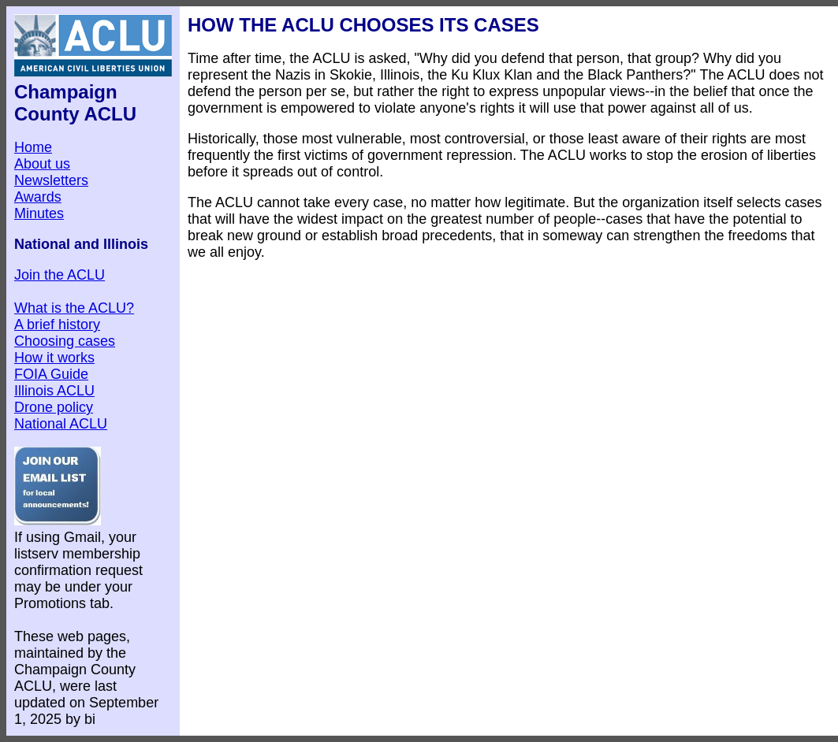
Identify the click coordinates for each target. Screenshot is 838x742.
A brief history (57, 324)
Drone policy (53, 407)
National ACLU (60, 424)
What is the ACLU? (74, 308)
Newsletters (51, 180)
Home (33, 147)
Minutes (39, 213)
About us (42, 164)
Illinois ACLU (54, 391)
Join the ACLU (59, 275)
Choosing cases (64, 341)
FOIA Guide (51, 374)
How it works (54, 357)
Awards (37, 197)
